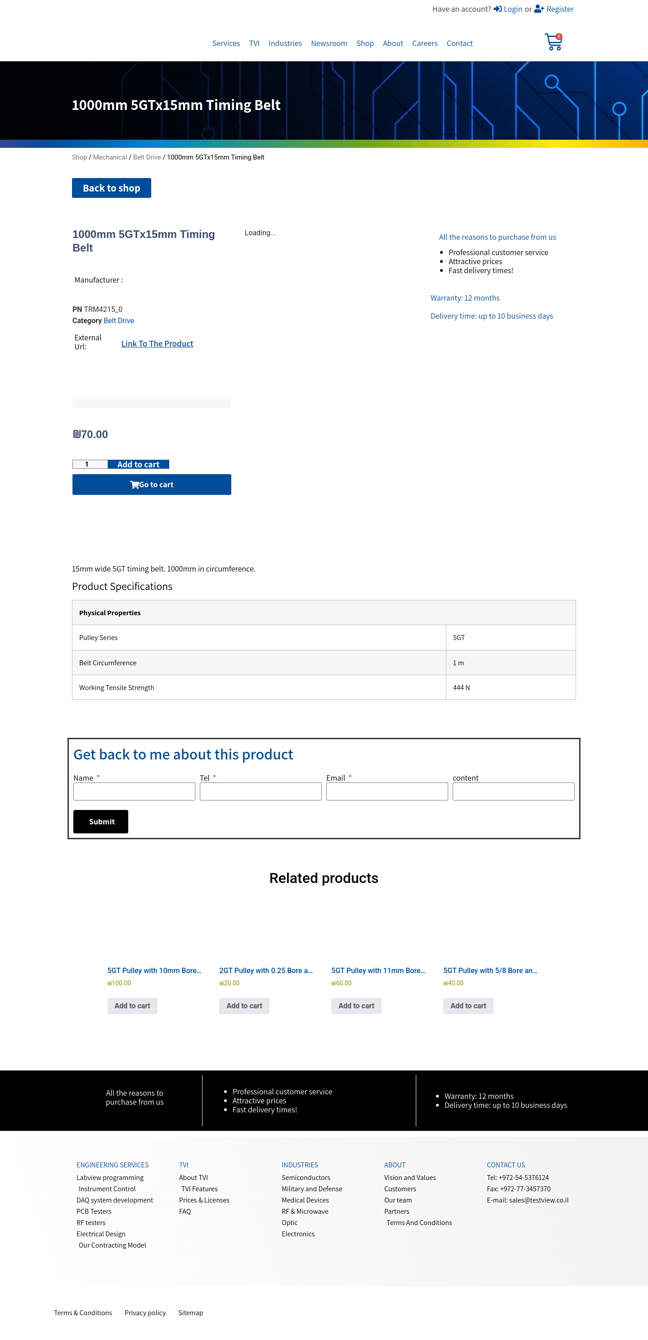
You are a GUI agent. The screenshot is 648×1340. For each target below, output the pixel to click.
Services (226, 43)
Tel (205, 778)
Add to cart (143, 464)
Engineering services (112, 1165)
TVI (254, 43)
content (466, 778)
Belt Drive (147, 157)
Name (84, 778)
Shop (365, 43)
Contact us (506, 1165)
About (393, 43)
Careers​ (424, 43)
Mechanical (110, 157)
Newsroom (329, 43)
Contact (460, 43)
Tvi (184, 1165)
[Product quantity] (91, 464)
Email (336, 778)
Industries (285, 43)
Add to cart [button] (133, 1006)
